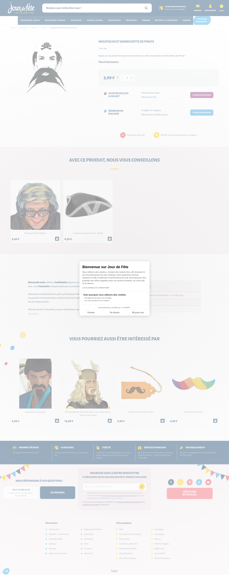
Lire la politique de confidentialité (95, 288)
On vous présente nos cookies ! (97, 301)
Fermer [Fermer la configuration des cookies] (91, 312)
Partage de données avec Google (98, 298)
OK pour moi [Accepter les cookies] (138, 312)
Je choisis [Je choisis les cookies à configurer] (114, 312)
